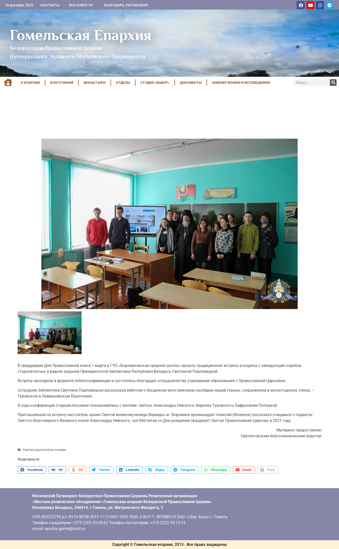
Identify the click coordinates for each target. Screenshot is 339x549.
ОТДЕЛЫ (123, 83)
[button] (32, 469)
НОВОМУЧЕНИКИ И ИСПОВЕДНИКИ (241, 83)
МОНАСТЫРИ (95, 83)
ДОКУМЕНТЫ (191, 83)
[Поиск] (333, 82)
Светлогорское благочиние (44, 450)
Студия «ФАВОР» (155, 83)
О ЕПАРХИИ (30, 83)
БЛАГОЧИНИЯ (61, 83)
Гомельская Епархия (81, 35)
